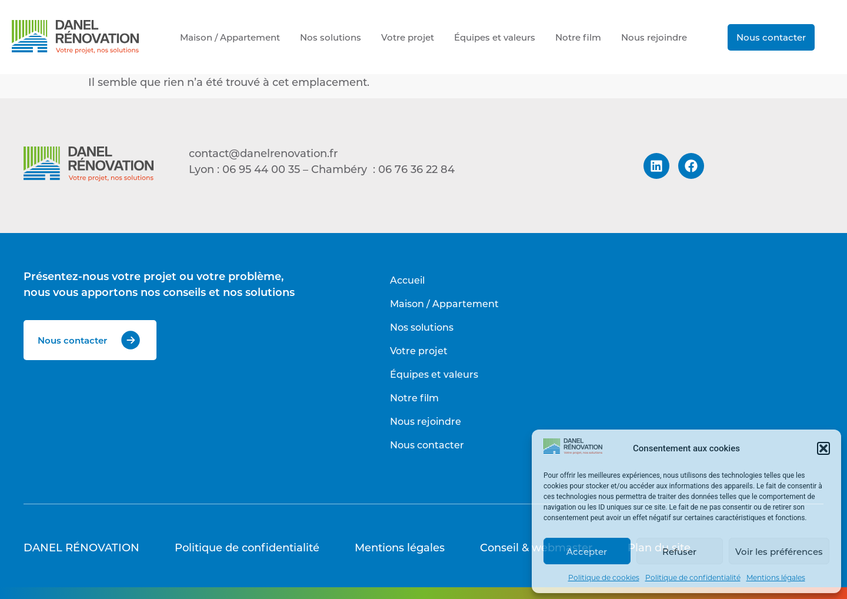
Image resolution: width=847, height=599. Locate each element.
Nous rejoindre (654, 37)
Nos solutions (330, 37)
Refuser (679, 551)
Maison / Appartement (230, 37)
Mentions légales (775, 577)
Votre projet (407, 37)
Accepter (586, 551)
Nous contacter (771, 37)
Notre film (578, 37)
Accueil (407, 280)
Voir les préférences (779, 551)
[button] (823, 448)
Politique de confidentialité (693, 577)
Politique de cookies (603, 577)
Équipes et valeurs (494, 37)
